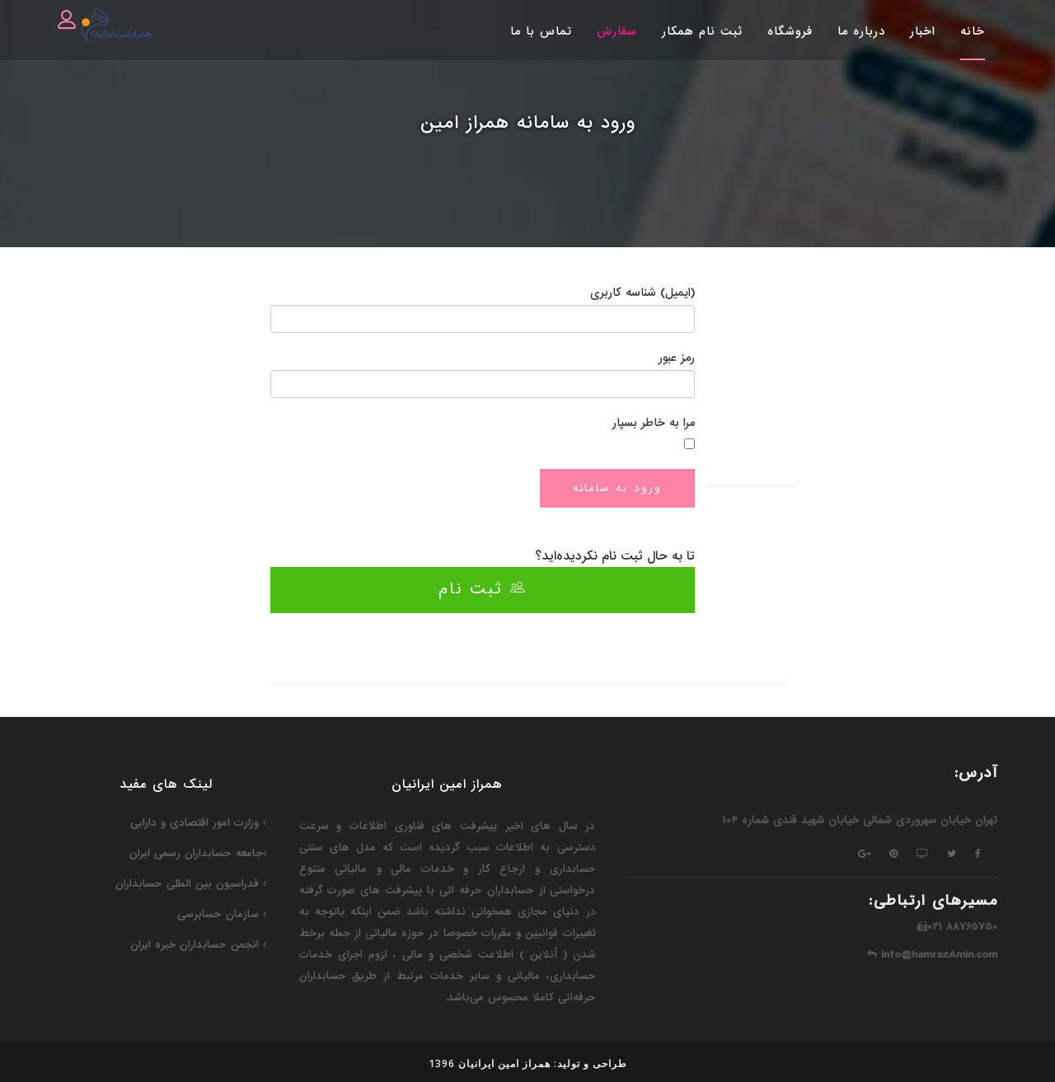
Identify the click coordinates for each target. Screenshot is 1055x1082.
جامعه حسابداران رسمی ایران (197, 853)
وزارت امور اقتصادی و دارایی (198, 823)
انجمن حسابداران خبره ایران (198, 945)
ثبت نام (482, 589)
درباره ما (861, 31)
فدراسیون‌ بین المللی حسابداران (190, 884)
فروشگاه (790, 31)
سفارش (617, 31)
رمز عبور (677, 358)
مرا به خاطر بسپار (653, 423)
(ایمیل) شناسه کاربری (642, 292)
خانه (972, 31)
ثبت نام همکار (702, 31)
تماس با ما (541, 31)
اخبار (922, 31)
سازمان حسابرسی (221, 914)
